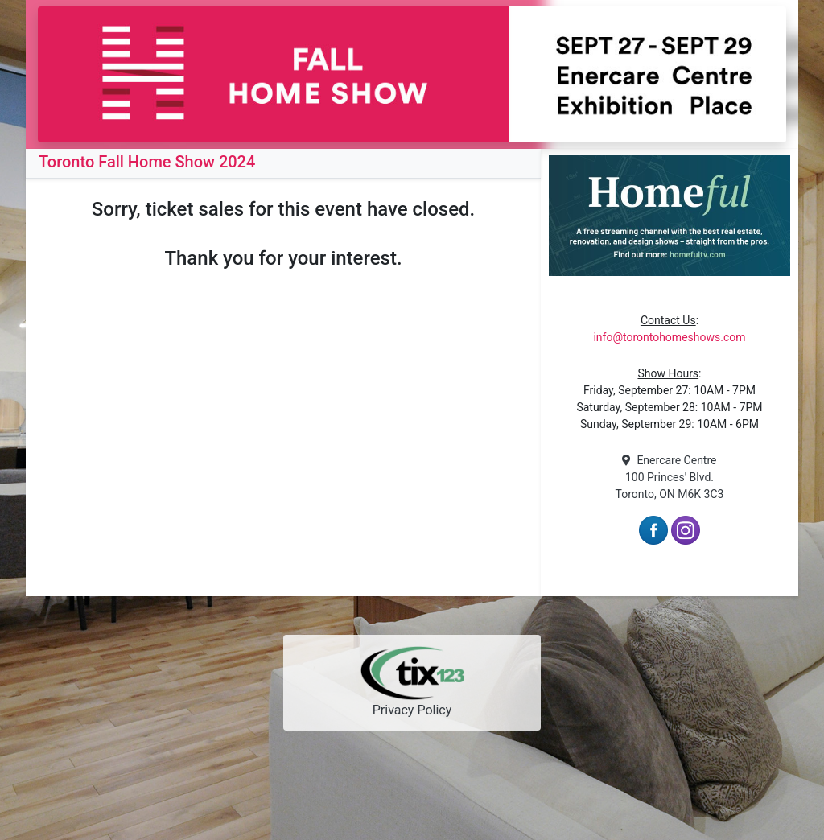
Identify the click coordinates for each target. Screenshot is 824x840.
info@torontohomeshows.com (669, 337)
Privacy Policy (412, 710)
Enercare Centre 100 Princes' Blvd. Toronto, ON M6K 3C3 (670, 477)
